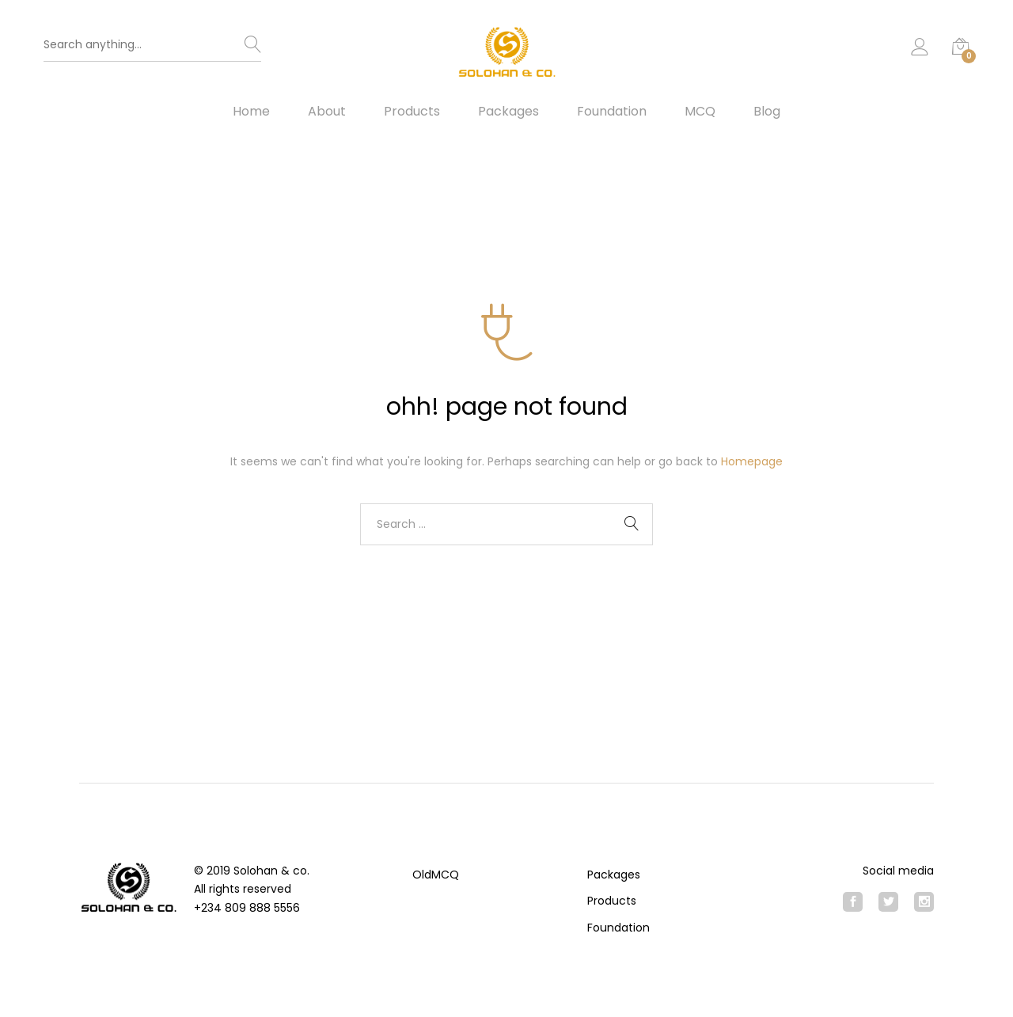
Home (251, 111)
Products (412, 111)
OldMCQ (435, 874)
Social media (898, 870)
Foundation (612, 111)
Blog (766, 111)
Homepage (752, 461)
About (327, 111)
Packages (508, 111)
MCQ (700, 111)
